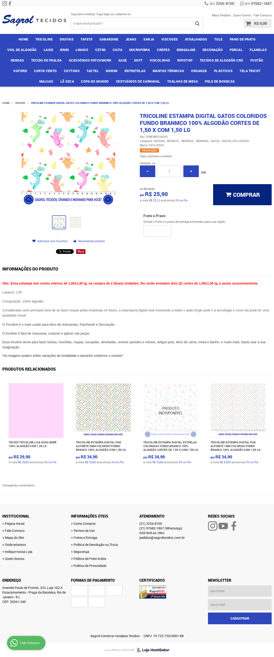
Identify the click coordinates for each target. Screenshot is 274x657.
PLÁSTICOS (223, 71)
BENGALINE (186, 49)
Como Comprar (85, 523)
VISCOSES (169, 39)
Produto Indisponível (170, 410)
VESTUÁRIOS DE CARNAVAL (138, 81)
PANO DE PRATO (243, 39)
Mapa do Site (14, 537)
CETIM (100, 49)
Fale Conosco (263, 15)
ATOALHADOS (196, 39)
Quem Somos (242, 15)
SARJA (148, 39)
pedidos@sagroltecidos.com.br (162, 537)
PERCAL (236, 49)
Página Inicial (14, 523)
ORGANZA (199, 71)
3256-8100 (222, 3)
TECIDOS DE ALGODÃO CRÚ (221, 60)
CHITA (117, 49)
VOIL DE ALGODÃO (22, 49)
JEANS (131, 39)
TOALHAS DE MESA (182, 81)
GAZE (122, 60)
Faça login (103, 14)
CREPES (163, 49)
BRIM (64, 49)
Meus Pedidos (221, 15)
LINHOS (82, 49)
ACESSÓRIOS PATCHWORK (90, 60)
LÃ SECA (67, 81)
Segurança (81, 551)
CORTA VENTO (45, 71)
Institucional (16, 516)
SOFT (138, 60)
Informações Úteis (89, 516)
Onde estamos (15, 544)
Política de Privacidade (90, 565)
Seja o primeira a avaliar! (156, 156)
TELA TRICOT (250, 71)
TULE (218, 39)
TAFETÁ (87, 39)
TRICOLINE (44, 39)
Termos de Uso (84, 530)
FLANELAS (258, 49)
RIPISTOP (185, 60)
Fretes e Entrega (85, 537)
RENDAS (17, 60)
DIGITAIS (67, 39)
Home (23, 39)
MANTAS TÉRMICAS (168, 71)
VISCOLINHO (160, 60)
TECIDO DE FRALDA (46, 60)
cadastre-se (123, 14)
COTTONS (72, 71)
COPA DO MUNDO (95, 81)
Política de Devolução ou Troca (96, 544)
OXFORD (20, 71)
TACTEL (93, 71)
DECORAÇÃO (213, 49)
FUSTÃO (256, 60)
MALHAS (46, 81)
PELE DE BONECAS (220, 81)
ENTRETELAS (135, 71)
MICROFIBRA (139, 49)
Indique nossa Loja (18, 551)
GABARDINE (109, 39)
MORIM (112, 71)
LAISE (48, 49)
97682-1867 (258, 3)
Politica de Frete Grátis (90, 558)
